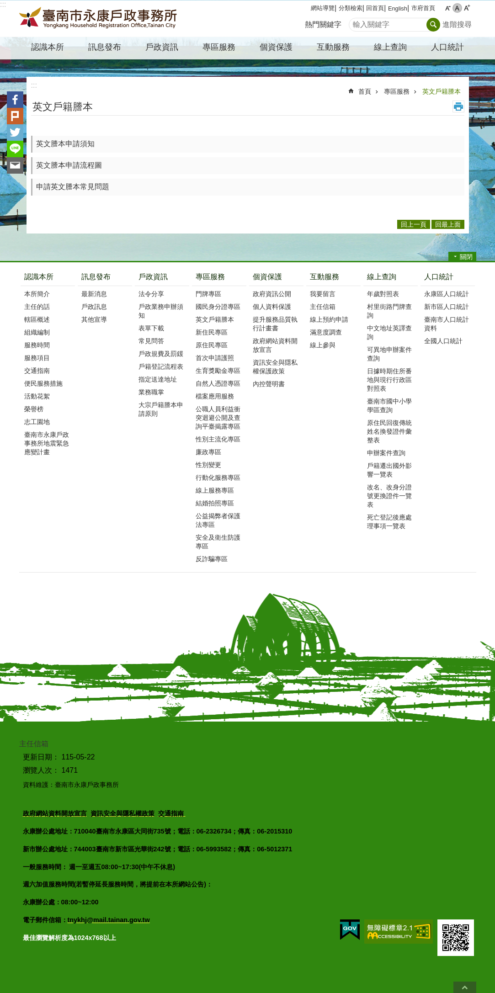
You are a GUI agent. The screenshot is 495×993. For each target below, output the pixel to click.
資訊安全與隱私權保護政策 (275, 367)
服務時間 (37, 345)
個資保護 (267, 277)
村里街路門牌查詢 (389, 311)
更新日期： (41, 757)
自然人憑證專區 (218, 383)
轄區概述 (37, 319)
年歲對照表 (383, 293)
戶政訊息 (94, 306)
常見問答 (151, 341)
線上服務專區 (215, 490)
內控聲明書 (269, 384)
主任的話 (37, 306)
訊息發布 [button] (104, 47)
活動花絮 (37, 396)
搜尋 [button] (433, 25)
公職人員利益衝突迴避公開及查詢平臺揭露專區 (218, 417)
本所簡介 (37, 293)
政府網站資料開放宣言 (275, 345)
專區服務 (397, 91)
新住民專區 (212, 332)
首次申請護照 (215, 357)
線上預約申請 (329, 319)
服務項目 (37, 357)
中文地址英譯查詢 (389, 332)
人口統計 (438, 277)
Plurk (15, 116)
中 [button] (457, 8)
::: (3, 4)
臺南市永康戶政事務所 (99, 18)
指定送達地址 (157, 379)
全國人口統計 (443, 341)
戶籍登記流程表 (160, 366)
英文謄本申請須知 (65, 144)
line (15, 149)
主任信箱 (322, 306)
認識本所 (38, 277)
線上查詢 (381, 277)
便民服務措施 (43, 383)
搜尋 (356, 22)
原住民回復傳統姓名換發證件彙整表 (389, 431)
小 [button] (447, 8)
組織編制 (37, 332)
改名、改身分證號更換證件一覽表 (389, 495)
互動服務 (324, 277)
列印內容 (458, 106)
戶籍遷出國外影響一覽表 (389, 470)
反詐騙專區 (212, 559)
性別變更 (208, 464)
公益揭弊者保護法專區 (218, 520)
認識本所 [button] (47, 47)
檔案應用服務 (215, 396)
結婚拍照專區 (215, 503)
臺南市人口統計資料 (446, 324)
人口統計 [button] (447, 47)
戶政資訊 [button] (161, 47)
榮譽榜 (33, 409)
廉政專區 (208, 452)
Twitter (15, 132)
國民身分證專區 (218, 306)
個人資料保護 (272, 306)
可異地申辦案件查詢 (389, 354)
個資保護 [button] (276, 47)
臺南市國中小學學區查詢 (389, 406)
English (397, 8)
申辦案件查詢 (386, 453)
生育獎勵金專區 (218, 370)
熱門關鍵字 (323, 24)
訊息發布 (96, 277)
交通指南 (37, 370)
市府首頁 (423, 8)
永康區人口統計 (446, 293)
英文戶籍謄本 (441, 91)
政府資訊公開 (272, 293)
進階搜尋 (457, 24)
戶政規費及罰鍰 (160, 353)
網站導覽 (323, 8)
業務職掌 (151, 392)
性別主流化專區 (218, 439)
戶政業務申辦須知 (160, 311)
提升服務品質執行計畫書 (275, 324)
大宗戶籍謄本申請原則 (160, 409)
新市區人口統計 (446, 306)
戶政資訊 (153, 277)
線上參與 (322, 345)
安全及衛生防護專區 (218, 542)
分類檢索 (350, 8)
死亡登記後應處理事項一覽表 (389, 522)
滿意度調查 (326, 332)
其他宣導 (94, 319)
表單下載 (151, 328)
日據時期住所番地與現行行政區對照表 (389, 379)
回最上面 (464, 987)
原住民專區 (212, 345)
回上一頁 (413, 224)
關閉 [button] (466, 256)
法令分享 (151, 293)
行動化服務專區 (218, 477)
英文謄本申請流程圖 (69, 165)
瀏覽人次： (41, 770)
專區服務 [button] (218, 47)
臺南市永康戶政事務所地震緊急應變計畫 (46, 443)
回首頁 (375, 8)
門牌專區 (208, 293)
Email (15, 165)
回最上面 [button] (448, 224)
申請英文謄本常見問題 (72, 187)
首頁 (364, 91)
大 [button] (467, 8)
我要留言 (322, 293)
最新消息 (94, 293)
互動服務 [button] (333, 47)
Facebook (15, 99)
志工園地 (37, 421)
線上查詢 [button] (390, 47)
